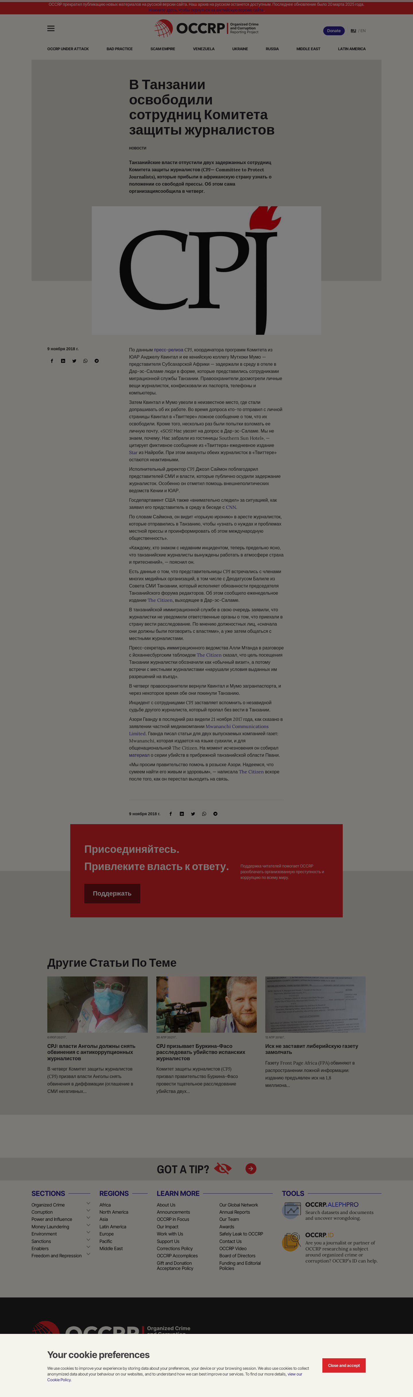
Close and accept (344, 1365)
